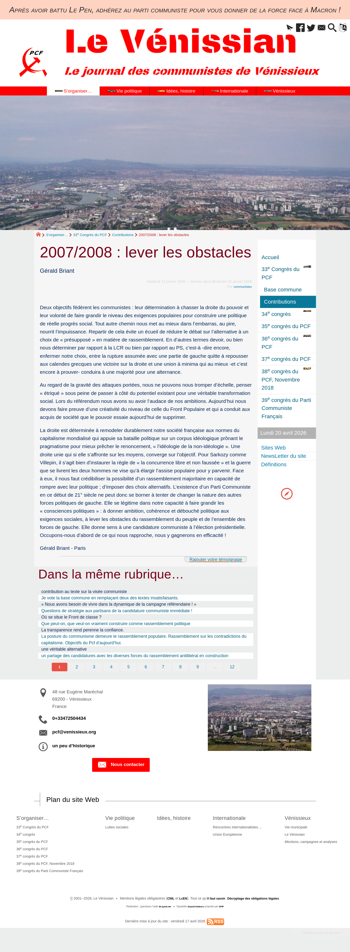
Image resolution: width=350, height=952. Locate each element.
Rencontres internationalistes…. (240, 828)
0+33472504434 (69, 718)
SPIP (223, 907)
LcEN (179, 899)
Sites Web (274, 448)
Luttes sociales (114, 828)
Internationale (234, 819)
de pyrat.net (163, 907)
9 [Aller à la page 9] (198, 667)
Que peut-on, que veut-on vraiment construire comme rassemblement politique (115, 623)
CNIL (166, 899)
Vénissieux (300, 819)
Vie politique (119, 819)
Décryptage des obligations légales (255, 899)
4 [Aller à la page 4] (111, 667)
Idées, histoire (176, 819)
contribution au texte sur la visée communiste (84, 591)
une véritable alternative (64, 649)
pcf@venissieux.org (74, 732)
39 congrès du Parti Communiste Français (49, 872)
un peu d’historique (73, 745)
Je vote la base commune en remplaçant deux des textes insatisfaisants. (110, 597)
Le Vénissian (296, 836)
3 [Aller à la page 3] (93, 667)
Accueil (270, 257)
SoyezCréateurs (196, 907)
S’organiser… (57, 235)
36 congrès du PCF (31, 850)
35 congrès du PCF (31, 843)
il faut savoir (213, 899)
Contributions (122, 235)
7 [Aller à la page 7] (163, 667)
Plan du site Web (76, 800)
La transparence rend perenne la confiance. (82, 630)
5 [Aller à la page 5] (128, 667)
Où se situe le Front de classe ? (71, 617)
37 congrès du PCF (31, 857)
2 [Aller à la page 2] (76, 667)
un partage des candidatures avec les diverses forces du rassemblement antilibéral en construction (134, 655)
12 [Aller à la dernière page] (233, 667)
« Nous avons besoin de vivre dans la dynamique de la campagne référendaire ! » (118, 604)
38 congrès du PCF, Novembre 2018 (45, 864)
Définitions (274, 464)
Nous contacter (120, 765)
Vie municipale (297, 828)
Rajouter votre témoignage (211, 559)
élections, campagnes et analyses (312, 843)
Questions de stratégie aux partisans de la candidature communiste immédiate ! (116, 610)
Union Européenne (230, 836)
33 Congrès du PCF (90, 235)
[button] (281, 28)
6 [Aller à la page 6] (146, 667)
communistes (241, 287)
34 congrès (25, 835)
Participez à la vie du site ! (317, 935)
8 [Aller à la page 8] (181, 667)
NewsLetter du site (284, 456)
